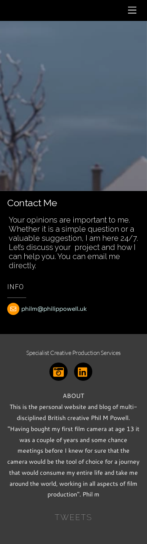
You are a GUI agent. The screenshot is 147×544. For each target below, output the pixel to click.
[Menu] (132, 10)
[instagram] (59, 370)
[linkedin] (84, 370)
